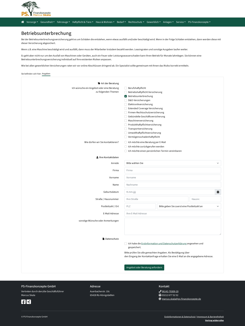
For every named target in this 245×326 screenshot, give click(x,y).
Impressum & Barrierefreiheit (210, 316)
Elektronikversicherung (140, 104)
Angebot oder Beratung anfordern (144, 267)
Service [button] (180, 22)
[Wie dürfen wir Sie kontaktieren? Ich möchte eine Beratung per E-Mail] (125, 142)
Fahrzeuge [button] (62, 22)
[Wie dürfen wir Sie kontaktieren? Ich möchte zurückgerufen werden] (125, 146)
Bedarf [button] (120, 22)
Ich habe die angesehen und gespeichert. (165, 245)
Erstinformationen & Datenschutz (179, 316)
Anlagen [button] (167, 22)
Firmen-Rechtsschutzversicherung (146, 112)
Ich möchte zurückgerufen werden (146, 146)
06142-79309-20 (170, 291)
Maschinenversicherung (140, 120)
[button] (23, 22)
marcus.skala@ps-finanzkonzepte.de (181, 299)
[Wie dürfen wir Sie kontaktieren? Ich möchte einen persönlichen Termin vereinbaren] (125, 151)
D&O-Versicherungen (139, 100)
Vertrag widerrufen (214, 320)
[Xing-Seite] (29, 302)
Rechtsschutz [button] (135, 22)
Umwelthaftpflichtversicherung (144, 133)
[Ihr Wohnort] (189, 206)
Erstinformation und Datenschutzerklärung (164, 243)
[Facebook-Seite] (23, 302)
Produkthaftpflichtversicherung (144, 124)
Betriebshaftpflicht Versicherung (145, 92)
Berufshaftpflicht (137, 88)
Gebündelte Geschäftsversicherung (146, 116)
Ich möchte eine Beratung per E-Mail (147, 142)
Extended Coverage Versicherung (145, 108)
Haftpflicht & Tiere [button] (81, 22)
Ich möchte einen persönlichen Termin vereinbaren (155, 151)
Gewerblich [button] (153, 22)
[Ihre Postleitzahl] (140, 206)
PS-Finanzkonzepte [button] (198, 22)
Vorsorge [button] (31, 22)
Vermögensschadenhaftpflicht (144, 137)
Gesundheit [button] (46, 22)
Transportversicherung (140, 128)
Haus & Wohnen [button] (104, 22)
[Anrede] (172, 163)
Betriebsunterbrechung (140, 96)
